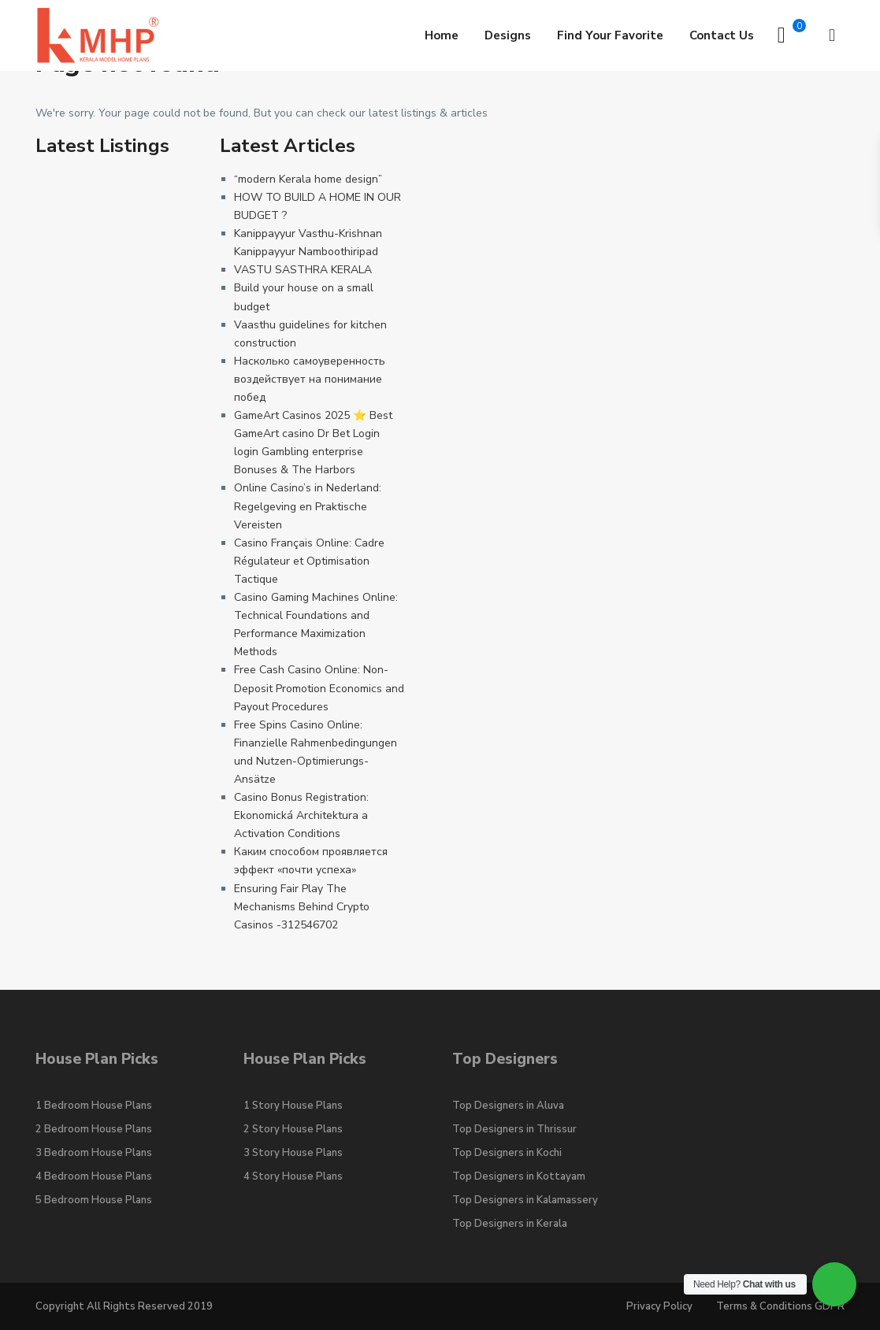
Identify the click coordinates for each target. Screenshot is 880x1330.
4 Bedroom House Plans (93, 1176)
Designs (508, 35)
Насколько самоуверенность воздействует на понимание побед (309, 379)
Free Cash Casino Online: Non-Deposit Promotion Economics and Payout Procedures (319, 687)
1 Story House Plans (293, 1105)
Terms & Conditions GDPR (780, 1306)
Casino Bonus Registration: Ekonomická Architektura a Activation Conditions (301, 815)
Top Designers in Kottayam (518, 1176)
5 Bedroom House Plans (93, 1200)
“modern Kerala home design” (308, 179)
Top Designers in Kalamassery (525, 1200)
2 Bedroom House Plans (93, 1129)
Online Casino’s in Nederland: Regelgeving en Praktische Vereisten (307, 506)
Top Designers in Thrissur (514, 1129)
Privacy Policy (659, 1306)
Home (442, 35)
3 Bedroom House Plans (93, 1153)
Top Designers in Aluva (508, 1105)
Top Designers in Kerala (509, 1224)
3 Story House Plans (293, 1153)
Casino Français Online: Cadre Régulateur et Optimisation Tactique (309, 561)
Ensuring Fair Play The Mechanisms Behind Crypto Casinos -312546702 (301, 906)
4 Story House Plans (293, 1176)
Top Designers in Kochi (507, 1153)
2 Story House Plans (293, 1129)
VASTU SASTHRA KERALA (303, 269)
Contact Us (721, 35)
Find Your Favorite (610, 35)
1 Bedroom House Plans (93, 1105)
